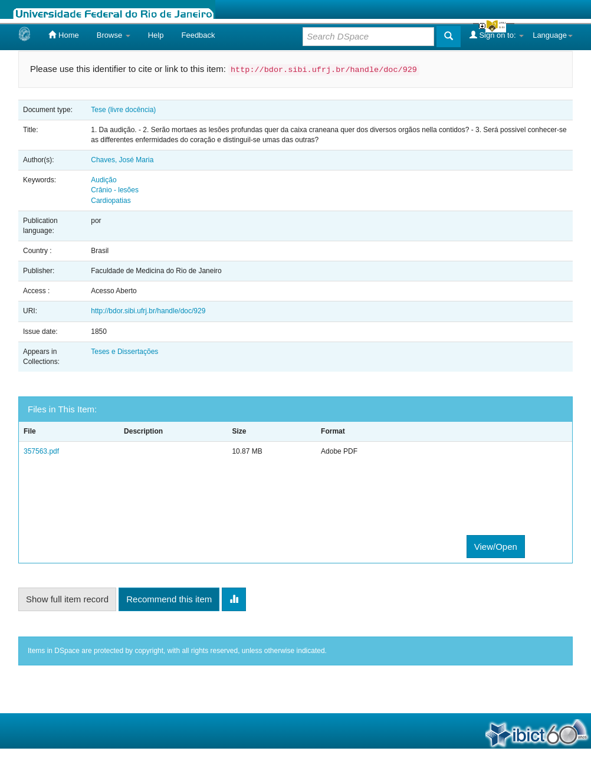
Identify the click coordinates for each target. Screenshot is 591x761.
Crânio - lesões (115, 190)
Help (156, 35)
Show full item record (67, 599)
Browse (113, 35)
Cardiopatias (110, 200)
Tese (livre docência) (123, 110)
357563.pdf (41, 451)
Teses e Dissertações (124, 351)
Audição (103, 180)
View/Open (495, 547)
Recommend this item (169, 599)
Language (553, 35)
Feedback (198, 35)
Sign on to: (496, 35)
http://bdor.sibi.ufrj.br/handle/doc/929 (148, 311)
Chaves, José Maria (122, 160)
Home (63, 35)
